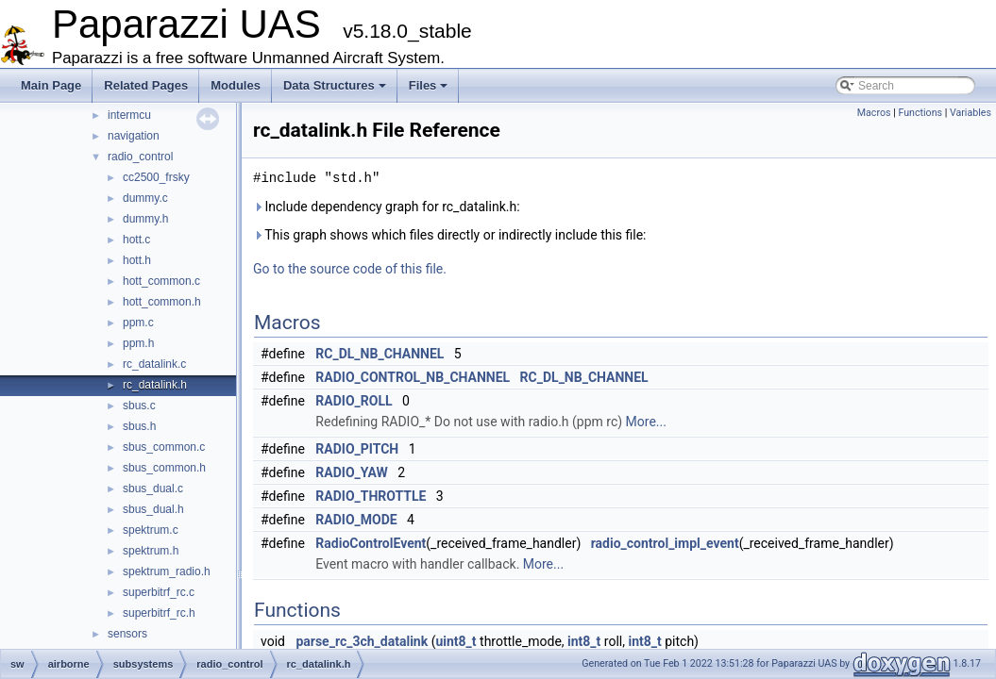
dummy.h (145, 218)
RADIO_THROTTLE (370, 496)
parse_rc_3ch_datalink (361, 641)
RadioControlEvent (370, 543)
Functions (920, 113)
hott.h (137, 260)
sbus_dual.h (153, 509)
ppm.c (138, 322)
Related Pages (146, 85)
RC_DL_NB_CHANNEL (379, 353)
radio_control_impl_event (665, 543)
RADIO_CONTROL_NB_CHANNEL (412, 377)
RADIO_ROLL (353, 400)
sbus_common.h (164, 467)
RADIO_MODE (356, 519)
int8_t (583, 641)
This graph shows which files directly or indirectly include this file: (450, 234)
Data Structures (334, 85)
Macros (874, 113)
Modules (236, 85)
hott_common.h (162, 301)
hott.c (136, 239)
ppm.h (138, 343)
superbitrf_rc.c (158, 592)
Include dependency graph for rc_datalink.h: (386, 206)
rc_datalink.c (154, 364)
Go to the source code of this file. (350, 268)
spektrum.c (150, 530)
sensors (127, 633)
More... (646, 421)
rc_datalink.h (155, 384)
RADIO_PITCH (356, 448)
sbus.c (139, 405)
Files (428, 85)
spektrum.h (150, 550)
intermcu (129, 115)
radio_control (140, 156)
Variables (970, 113)
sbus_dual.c (153, 488)
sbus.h (139, 426)
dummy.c (145, 198)
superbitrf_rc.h (159, 613)
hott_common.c (161, 281)
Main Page (51, 85)
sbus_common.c (164, 447)
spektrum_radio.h (167, 571)
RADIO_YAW (351, 472)
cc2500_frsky (156, 177)
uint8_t (455, 641)
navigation (134, 135)
